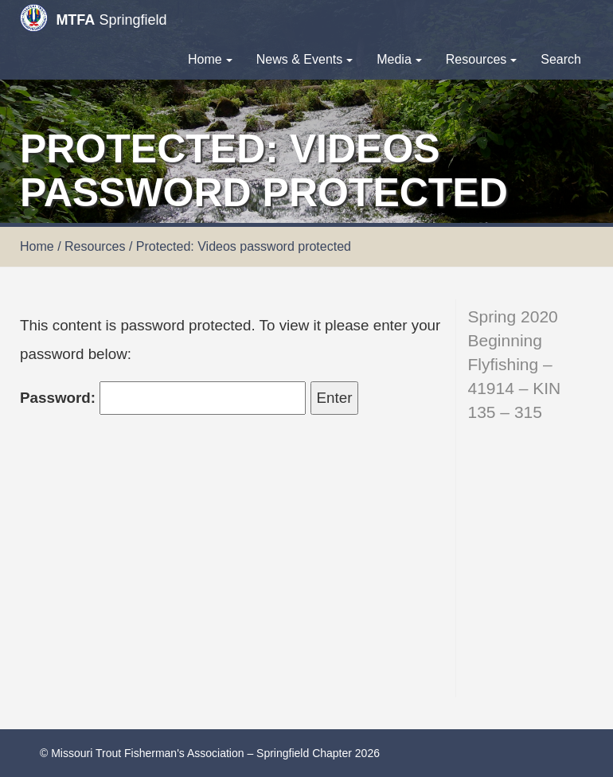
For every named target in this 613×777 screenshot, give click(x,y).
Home (210, 59)
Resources (481, 59)
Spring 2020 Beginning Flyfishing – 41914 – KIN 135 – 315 (514, 364)
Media (399, 59)
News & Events (304, 59)
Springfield (93, 18)
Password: (163, 398)
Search (561, 59)
